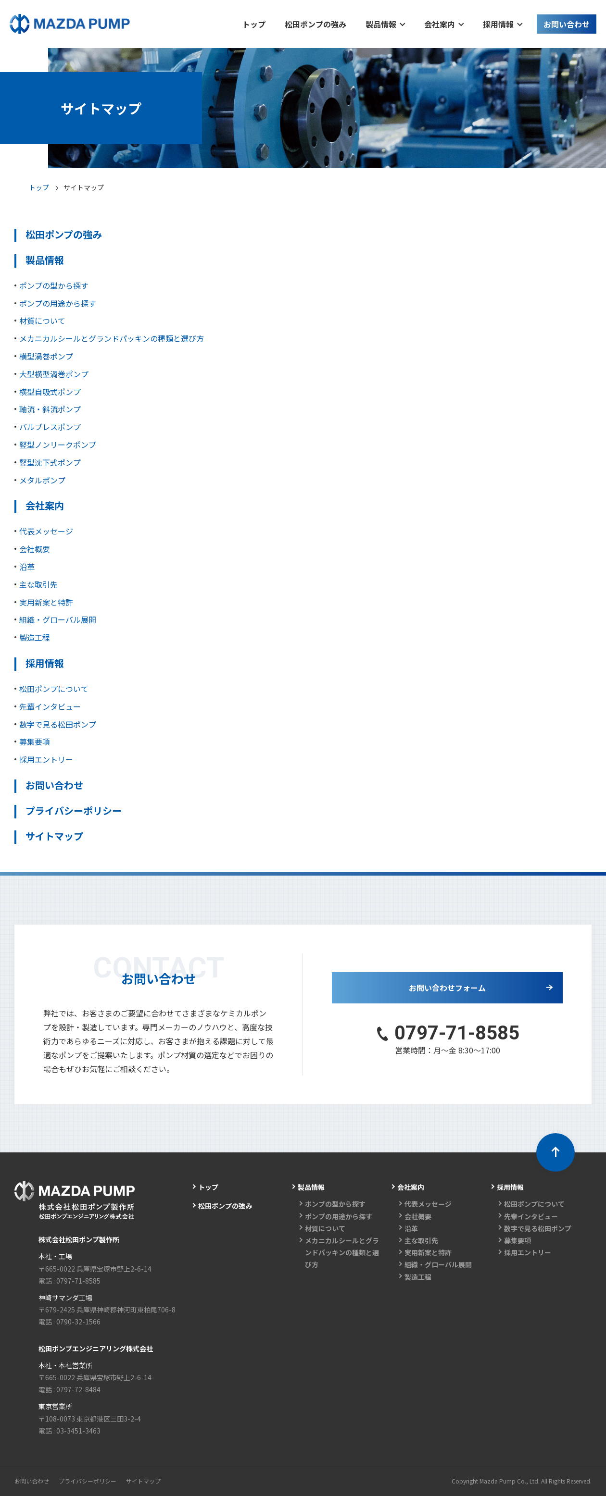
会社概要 (34, 549)
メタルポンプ (42, 480)
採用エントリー (46, 759)
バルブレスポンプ (50, 427)
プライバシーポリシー (73, 810)
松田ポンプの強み (63, 234)
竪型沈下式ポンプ (50, 462)
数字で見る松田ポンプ (57, 724)
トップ (39, 187)
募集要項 (34, 741)
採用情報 (44, 663)
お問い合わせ (54, 785)
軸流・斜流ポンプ (50, 409)
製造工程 (34, 637)
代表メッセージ (46, 531)
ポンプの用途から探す (57, 303)
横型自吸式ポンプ (50, 391)
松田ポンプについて (53, 688)
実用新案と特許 (46, 602)
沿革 (27, 566)
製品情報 (44, 260)
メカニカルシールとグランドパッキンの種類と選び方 (111, 338)
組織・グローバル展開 (57, 619)
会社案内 (44, 505)
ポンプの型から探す (53, 285)
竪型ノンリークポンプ (57, 444)
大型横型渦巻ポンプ (53, 374)
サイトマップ (54, 836)
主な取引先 (38, 584)
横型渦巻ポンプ (46, 356)
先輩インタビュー (50, 706)
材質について (42, 320)
